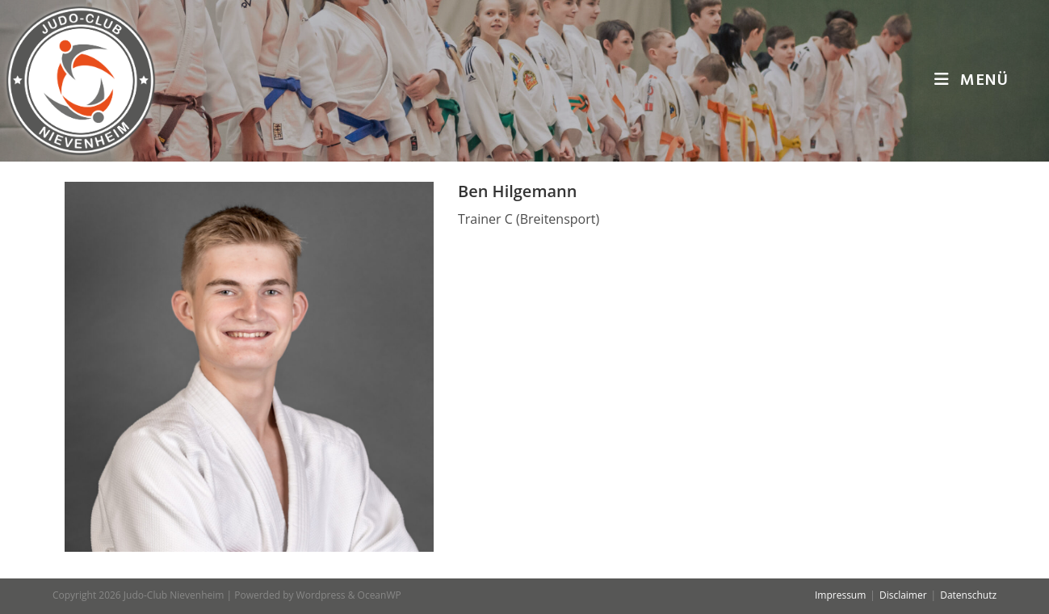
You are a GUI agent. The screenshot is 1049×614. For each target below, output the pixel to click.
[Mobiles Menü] (971, 81)
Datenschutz (968, 595)
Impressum (840, 595)
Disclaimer (903, 595)
